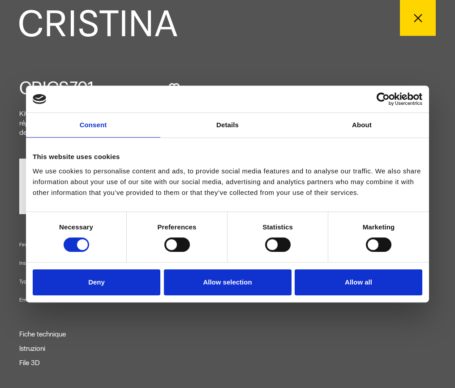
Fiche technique (42, 334)
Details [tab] (227, 125)
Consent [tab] (93, 125)
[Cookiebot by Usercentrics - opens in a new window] (383, 99)
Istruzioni (32, 348)
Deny (96, 282)
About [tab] (362, 125)
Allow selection (227, 282)
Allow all (358, 282)
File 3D (29, 362)
